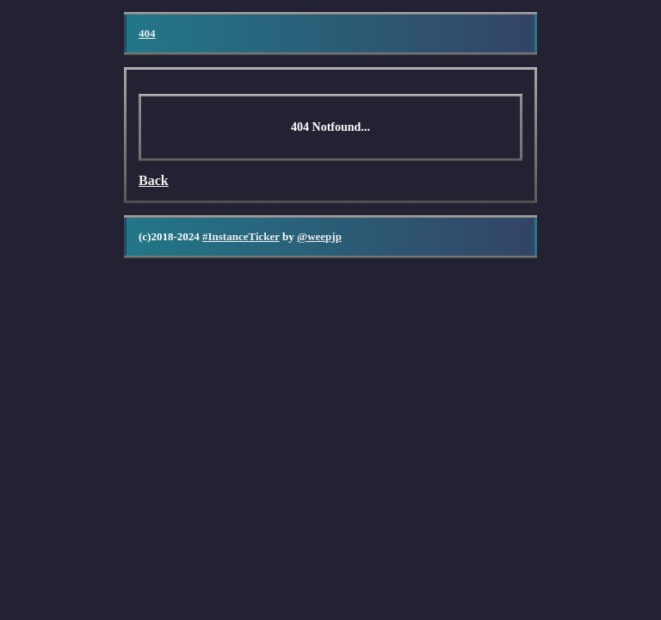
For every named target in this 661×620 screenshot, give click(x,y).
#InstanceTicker (241, 236)
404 (147, 33)
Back (154, 180)
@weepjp (319, 236)
